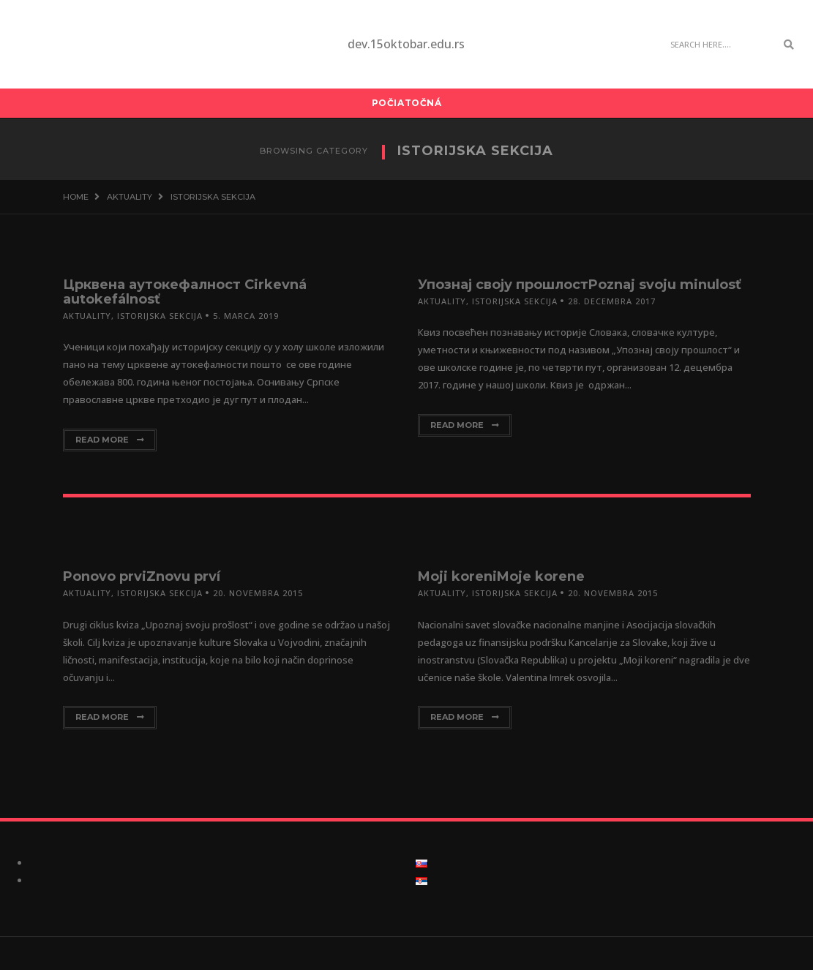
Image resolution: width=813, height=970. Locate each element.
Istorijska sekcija (160, 315)
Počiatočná (407, 102)
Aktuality (87, 315)
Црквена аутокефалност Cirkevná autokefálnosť (185, 292)
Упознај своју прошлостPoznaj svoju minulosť (579, 285)
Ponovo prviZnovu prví (141, 576)
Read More (109, 440)
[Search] (719, 44)
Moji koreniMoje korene (501, 576)
